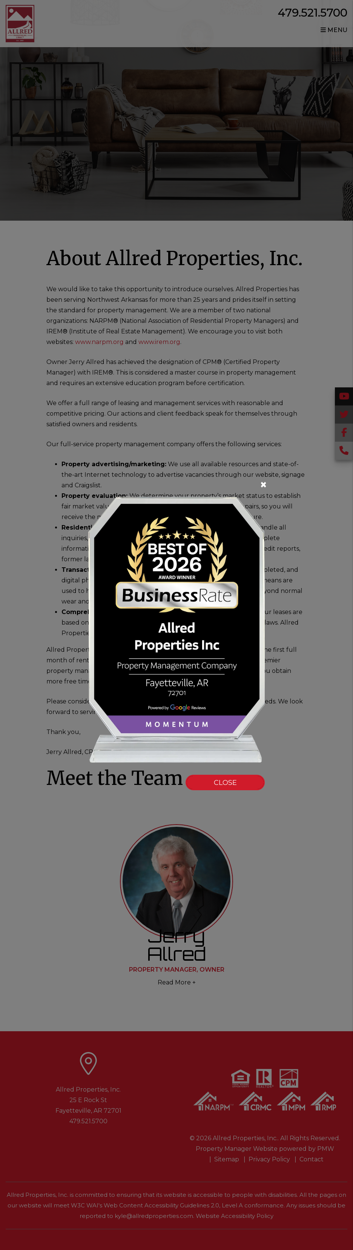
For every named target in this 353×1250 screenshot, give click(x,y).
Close (225, 783)
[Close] (174, 485)
